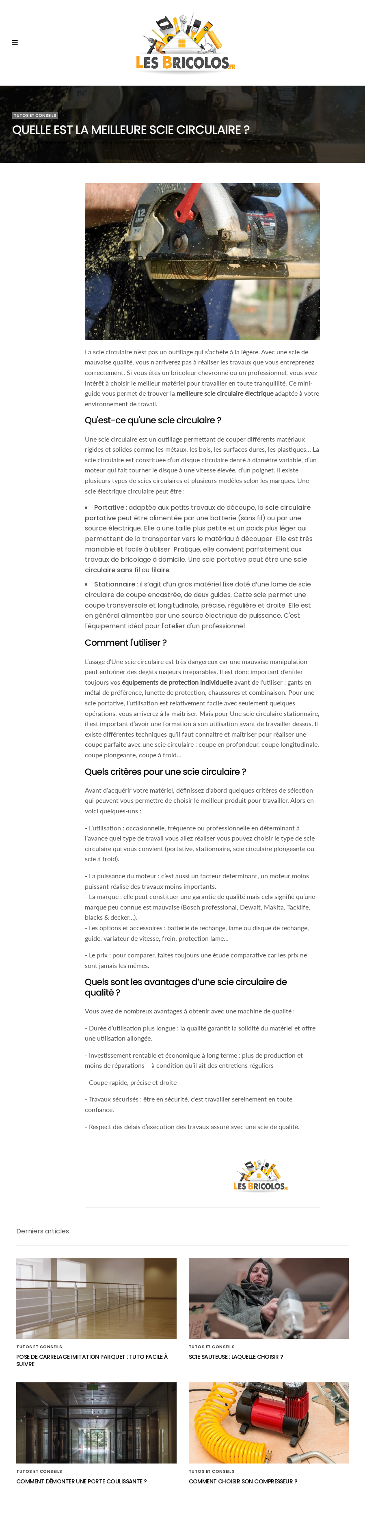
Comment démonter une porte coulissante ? (81, 1481)
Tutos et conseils (35, 115)
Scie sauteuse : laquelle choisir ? (236, 1357)
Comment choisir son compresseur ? (243, 1481)
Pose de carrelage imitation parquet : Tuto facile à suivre (91, 1360)
